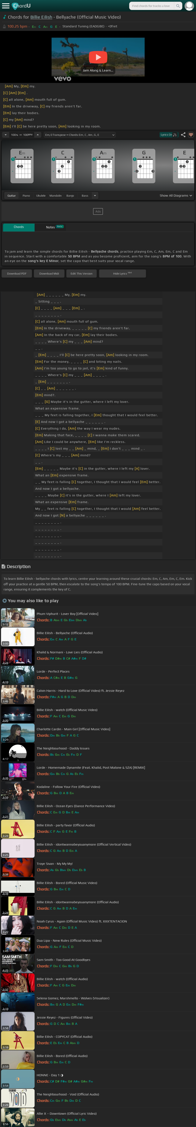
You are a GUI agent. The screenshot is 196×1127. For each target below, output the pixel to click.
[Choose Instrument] (95, 195)
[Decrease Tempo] (5, 135)
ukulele (40, 195)
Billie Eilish (41, 17)
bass (85, 195)
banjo (70, 195)
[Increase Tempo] (37, 135)
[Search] (178, 6)
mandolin (55, 195)
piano (26, 195)
